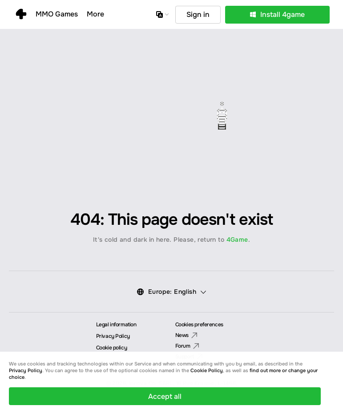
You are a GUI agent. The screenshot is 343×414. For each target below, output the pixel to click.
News (186, 335)
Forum (187, 346)
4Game (237, 239)
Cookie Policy (206, 370)
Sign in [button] (198, 14)
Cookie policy (111, 347)
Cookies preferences (199, 324)
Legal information (116, 324)
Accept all (165, 396)
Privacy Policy (113, 336)
